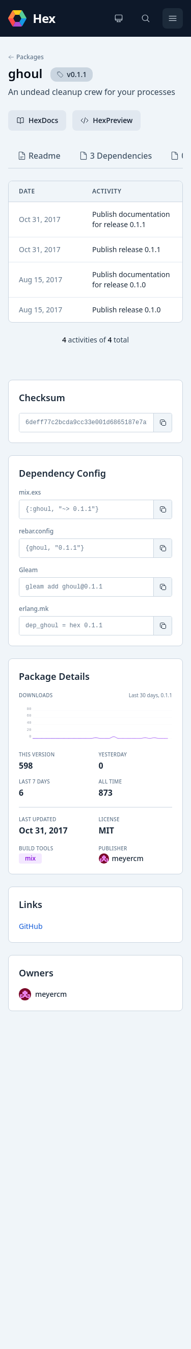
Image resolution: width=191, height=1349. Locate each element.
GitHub (31, 926)
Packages (26, 57)
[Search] (145, 18)
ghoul (25, 73)
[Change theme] (118, 18)
